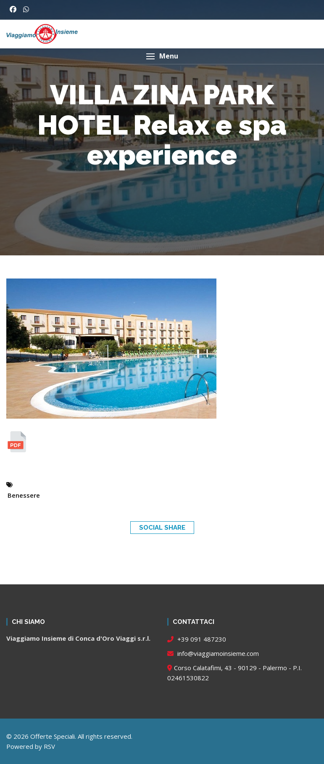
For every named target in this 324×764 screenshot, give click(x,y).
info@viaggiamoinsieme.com (213, 653)
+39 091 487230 (196, 639)
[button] (162, 56)
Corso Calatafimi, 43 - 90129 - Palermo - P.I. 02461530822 (234, 672)
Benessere (24, 495)
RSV (49, 746)
